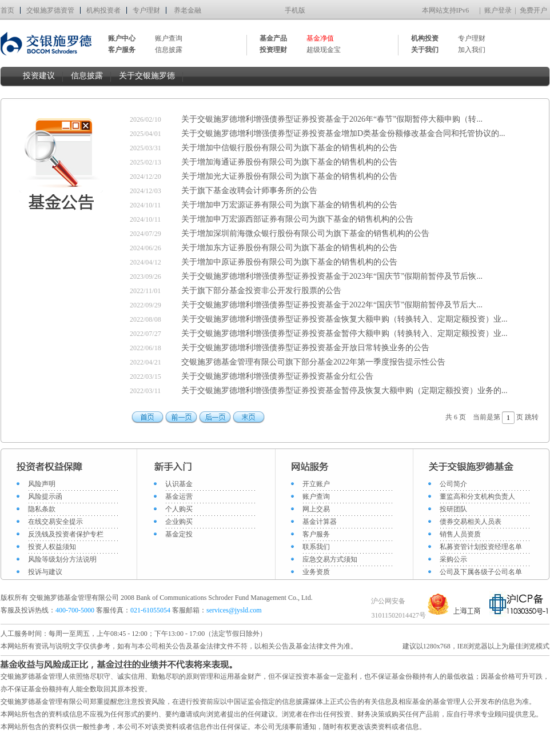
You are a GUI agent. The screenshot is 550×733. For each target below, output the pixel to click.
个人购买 (179, 509)
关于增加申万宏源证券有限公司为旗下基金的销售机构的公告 (289, 205)
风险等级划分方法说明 (62, 559)
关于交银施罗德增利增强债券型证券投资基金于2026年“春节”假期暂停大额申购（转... (332, 119)
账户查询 (168, 38)
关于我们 (425, 50)
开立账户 (316, 484)
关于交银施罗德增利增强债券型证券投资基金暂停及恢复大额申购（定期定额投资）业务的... (344, 390)
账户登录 (498, 10)
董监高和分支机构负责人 (477, 496)
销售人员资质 (460, 534)
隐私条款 (41, 509)
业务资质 (316, 572)
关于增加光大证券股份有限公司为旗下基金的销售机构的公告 (289, 176)
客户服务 (316, 534)
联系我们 (316, 547)
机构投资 (425, 38)
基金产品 (273, 38)
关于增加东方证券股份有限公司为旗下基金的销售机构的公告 (289, 247)
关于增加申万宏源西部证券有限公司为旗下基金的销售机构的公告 (297, 219)
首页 (7, 10)
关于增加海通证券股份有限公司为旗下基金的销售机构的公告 (289, 162)
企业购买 (179, 522)
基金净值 (320, 38)
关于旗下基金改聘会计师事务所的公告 (249, 190)
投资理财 (273, 50)
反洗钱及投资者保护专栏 (65, 534)
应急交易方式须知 (329, 559)
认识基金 (179, 484)
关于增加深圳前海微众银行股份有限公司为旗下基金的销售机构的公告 (305, 233)
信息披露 (168, 50)
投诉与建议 (45, 572)
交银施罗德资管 (50, 10)
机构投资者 (103, 10)
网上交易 (316, 509)
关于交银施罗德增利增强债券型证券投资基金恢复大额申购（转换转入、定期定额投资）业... (344, 319)
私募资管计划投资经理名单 (481, 547)
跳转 (532, 417)
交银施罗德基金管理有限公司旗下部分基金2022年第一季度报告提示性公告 (313, 362)
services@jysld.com (235, 610)
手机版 (295, 10)
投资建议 (39, 75)
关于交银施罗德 (147, 75)
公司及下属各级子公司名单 (481, 572)
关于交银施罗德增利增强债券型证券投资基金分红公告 (277, 376)
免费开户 (533, 10)
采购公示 (453, 559)
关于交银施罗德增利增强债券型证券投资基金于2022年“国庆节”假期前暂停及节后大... (332, 305)
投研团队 (453, 509)
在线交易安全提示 (55, 522)
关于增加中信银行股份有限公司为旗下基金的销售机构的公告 (289, 147)
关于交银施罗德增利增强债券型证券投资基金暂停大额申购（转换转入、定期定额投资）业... (344, 333)
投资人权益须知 (52, 547)
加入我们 (471, 50)
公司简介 (453, 484)
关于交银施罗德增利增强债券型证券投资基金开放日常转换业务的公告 (305, 347)
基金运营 (179, 496)
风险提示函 (45, 496)
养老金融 (187, 10)
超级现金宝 (323, 50)
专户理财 (146, 10)
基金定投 (179, 534)
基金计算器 (319, 522)
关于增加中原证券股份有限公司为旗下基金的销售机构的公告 (289, 262)
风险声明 (41, 484)
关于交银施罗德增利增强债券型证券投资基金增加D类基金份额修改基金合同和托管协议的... (343, 133)
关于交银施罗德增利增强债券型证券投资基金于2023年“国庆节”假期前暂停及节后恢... (332, 276)
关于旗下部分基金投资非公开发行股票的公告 (261, 290)
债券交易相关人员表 (470, 522)
